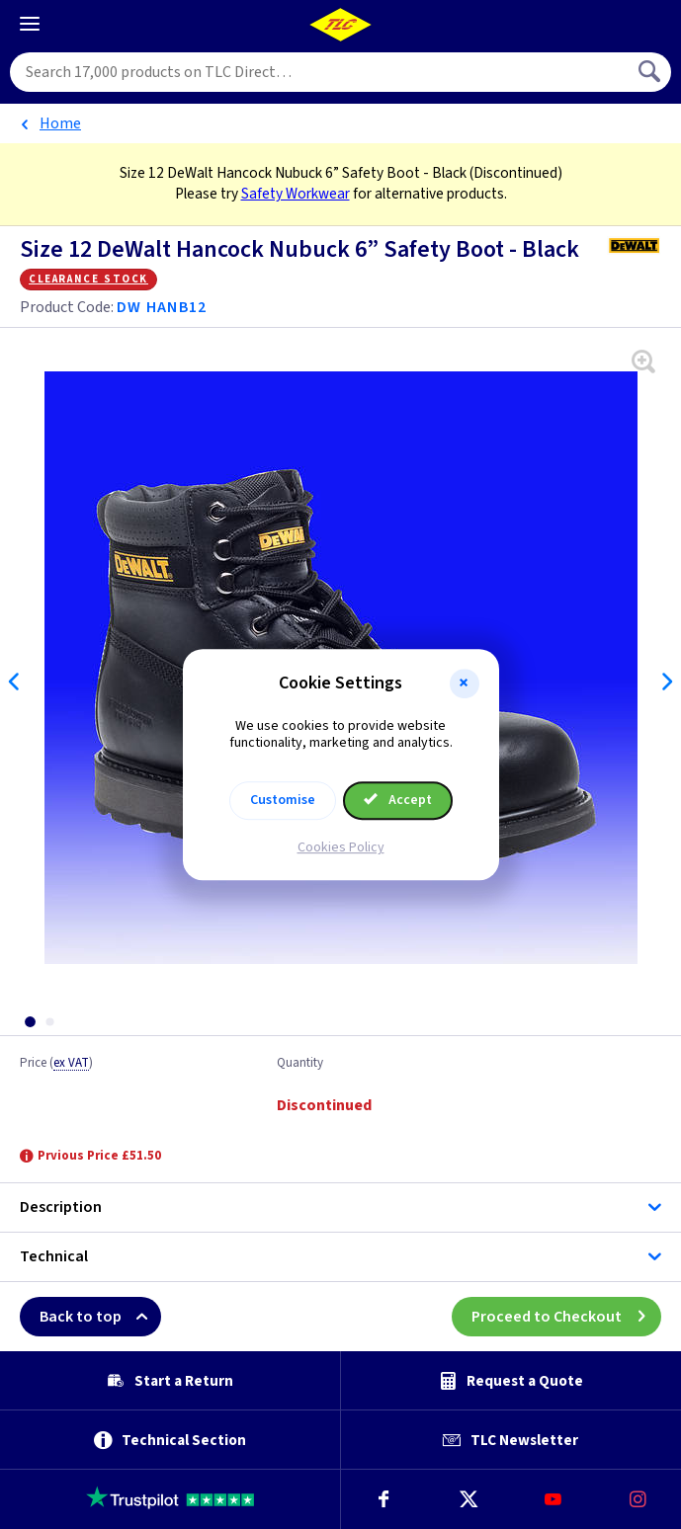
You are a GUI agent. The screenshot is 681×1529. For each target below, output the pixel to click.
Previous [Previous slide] (15, 681)
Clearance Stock (88, 278)
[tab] (30, 1021)
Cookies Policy (341, 847)
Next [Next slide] (666, 681)
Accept (398, 800)
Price (56, 1064)
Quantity (300, 1064)
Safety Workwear (295, 193)
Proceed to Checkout (566, 1316)
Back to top (100, 1316)
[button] (464, 683)
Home (60, 123)
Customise (282, 800)
